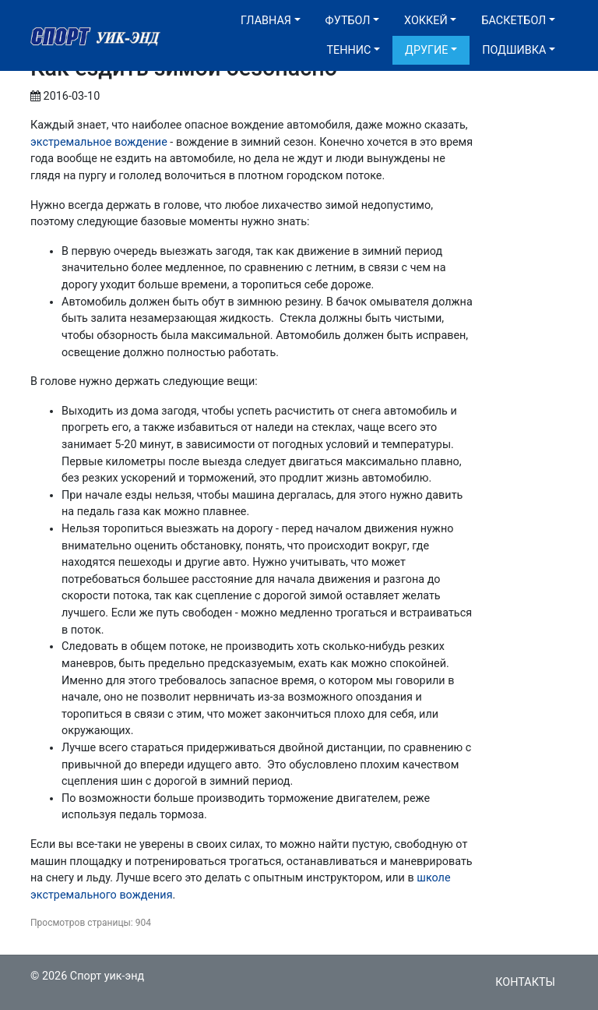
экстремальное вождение (98, 142)
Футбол (348, 20)
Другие (426, 50)
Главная (266, 20)
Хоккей (426, 20)
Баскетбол (513, 20)
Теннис (348, 50)
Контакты (525, 982)
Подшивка (514, 50)
